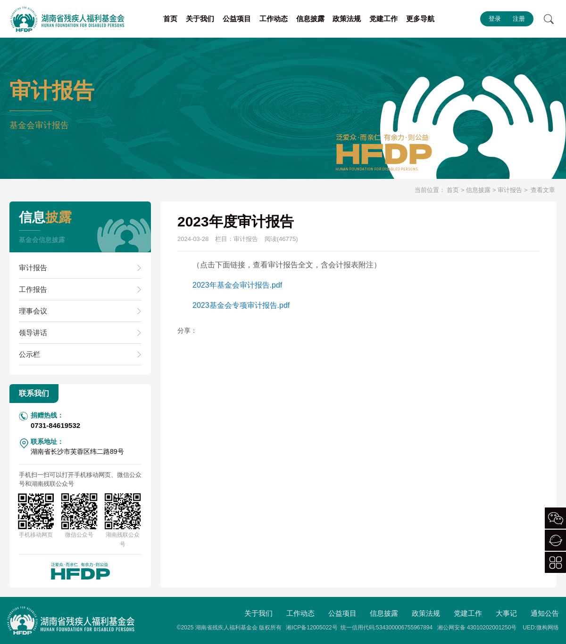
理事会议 (33, 311)
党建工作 (383, 19)
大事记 (506, 613)
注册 (519, 18)
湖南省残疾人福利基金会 (226, 627)
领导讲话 (33, 333)
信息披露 (310, 19)
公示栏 (29, 354)
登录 (495, 18)
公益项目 (237, 19)
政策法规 (347, 19)
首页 (170, 19)
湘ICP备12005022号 (311, 627)
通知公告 (545, 613)
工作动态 (273, 19)
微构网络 (547, 627)
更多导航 (420, 19)
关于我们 (200, 19)
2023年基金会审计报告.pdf (237, 285)
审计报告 (510, 189)
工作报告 (33, 289)
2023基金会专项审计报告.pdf (241, 305)
